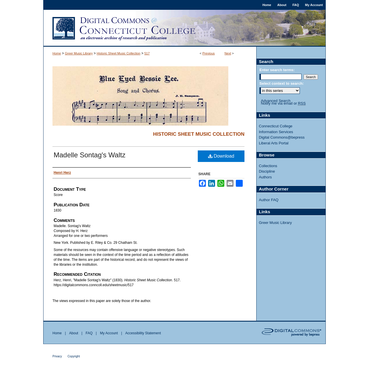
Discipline (267, 171)
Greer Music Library (79, 53)
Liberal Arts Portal (274, 143)
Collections (268, 166)
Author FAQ (268, 200)
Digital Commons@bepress (281, 137)
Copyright (73, 356)
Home (56, 53)
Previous (208, 53)
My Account (109, 333)
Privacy (57, 356)
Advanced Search (276, 101)
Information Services (276, 132)
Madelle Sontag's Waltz (89, 155)
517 (147, 53)
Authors (265, 177)
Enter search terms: (277, 70)
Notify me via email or (283, 103)
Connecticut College (275, 126)
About (73, 333)
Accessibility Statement (143, 333)
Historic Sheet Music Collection (118, 53)
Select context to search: (281, 83)
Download (221, 156)
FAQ (89, 333)
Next (228, 53)
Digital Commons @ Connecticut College (184, 28)
